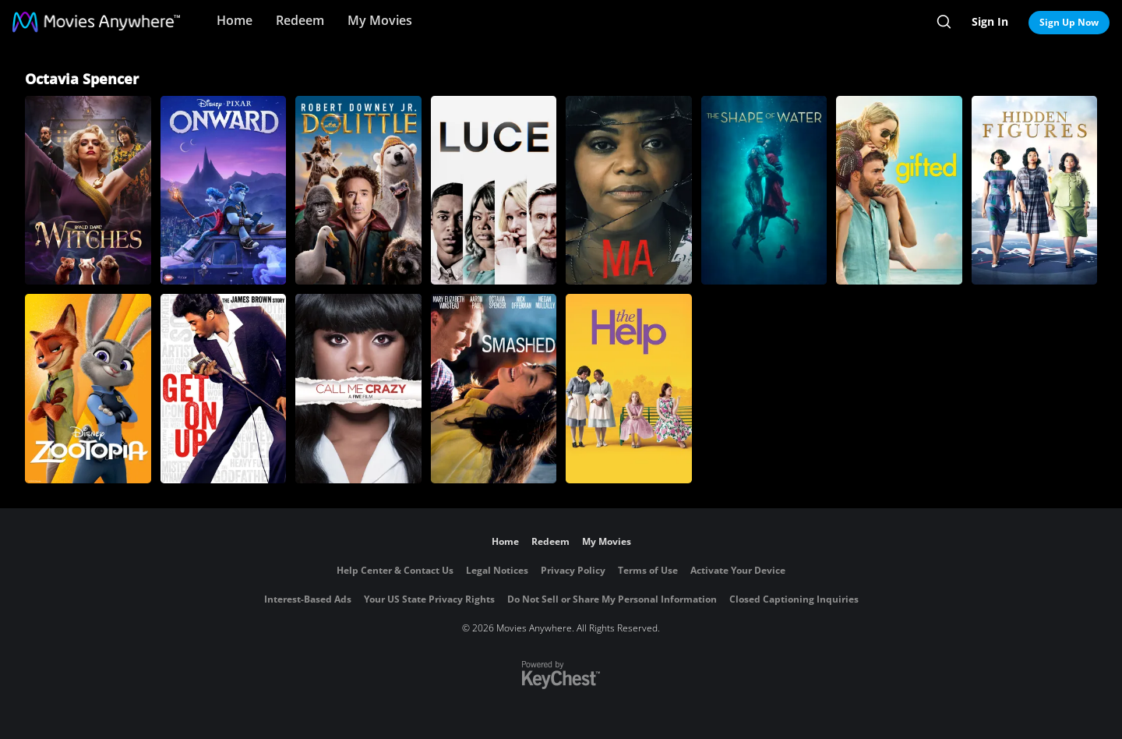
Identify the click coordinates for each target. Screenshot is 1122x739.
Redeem (300, 20)
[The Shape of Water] (764, 190)
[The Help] (629, 388)
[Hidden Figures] (1035, 190)
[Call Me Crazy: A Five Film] (358, 388)
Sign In (990, 21)
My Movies (380, 20)
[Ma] (629, 190)
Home (234, 20)
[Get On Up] (224, 388)
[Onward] (224, 190)
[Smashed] (494, 388)
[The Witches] (88, 190)
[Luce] (494, 190)
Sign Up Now (1069, 22)
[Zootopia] (88, 388)
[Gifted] (899, 190)
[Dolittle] (358, 190)
